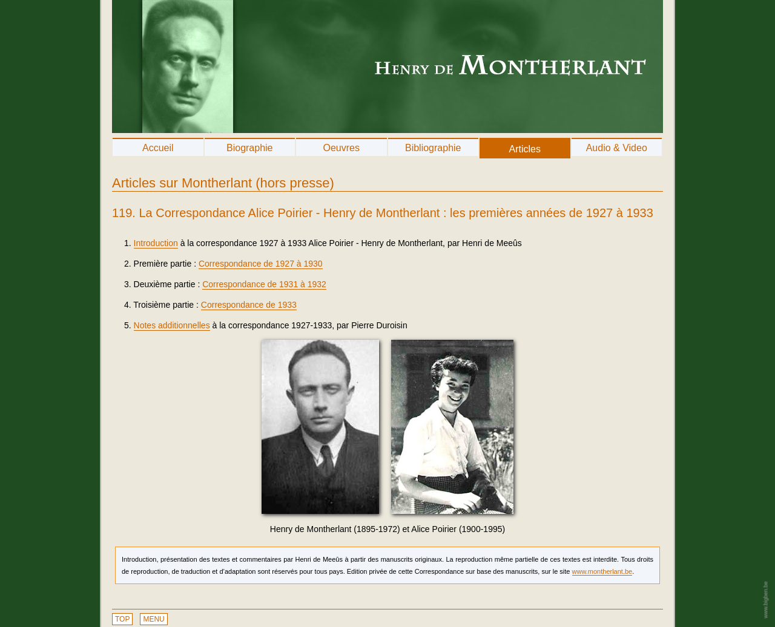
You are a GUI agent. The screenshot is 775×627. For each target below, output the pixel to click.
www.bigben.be (765, 599)
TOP (122, 619)
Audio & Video (616, 148)
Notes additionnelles (172, 325)
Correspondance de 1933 (249, 305)
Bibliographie (433, 148)
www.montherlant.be (602, 571)
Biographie (249, 148)
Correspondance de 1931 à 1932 (264, 284)
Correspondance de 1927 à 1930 (261, 263)
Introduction (156, 243)
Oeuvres (341, 148)
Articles (525, 149)
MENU (153, 619)
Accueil (158, 148)
